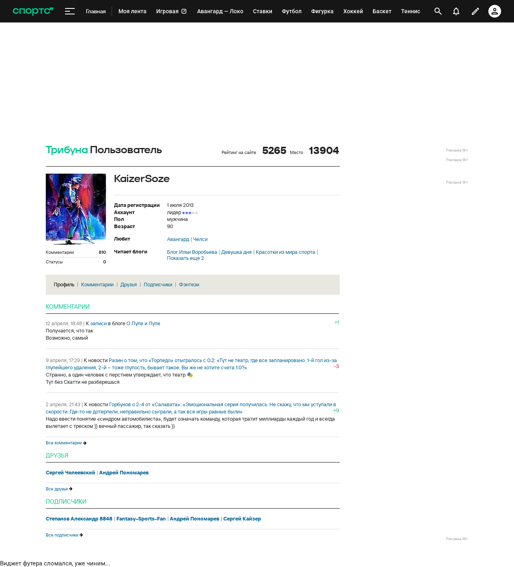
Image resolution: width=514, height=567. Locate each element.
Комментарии (97, 284)
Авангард (178, 239)
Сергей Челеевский (70, 472)
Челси (200, 239)
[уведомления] (456, 11)
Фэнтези (189, 284)
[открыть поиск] (438, 11)
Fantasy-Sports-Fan (141, 518)
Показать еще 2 (185, 258)
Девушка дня (236, 252)
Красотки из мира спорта (285, 252)
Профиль (64, 284)
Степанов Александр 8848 (79, 518)
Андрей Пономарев (124, 472)
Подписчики (158, 284)
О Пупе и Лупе (143, 323)
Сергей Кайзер (242, 518)
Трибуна (67, 150)
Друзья (128, 284)
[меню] (70, 11)
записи (98, 323)
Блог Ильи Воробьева (192, 252)
